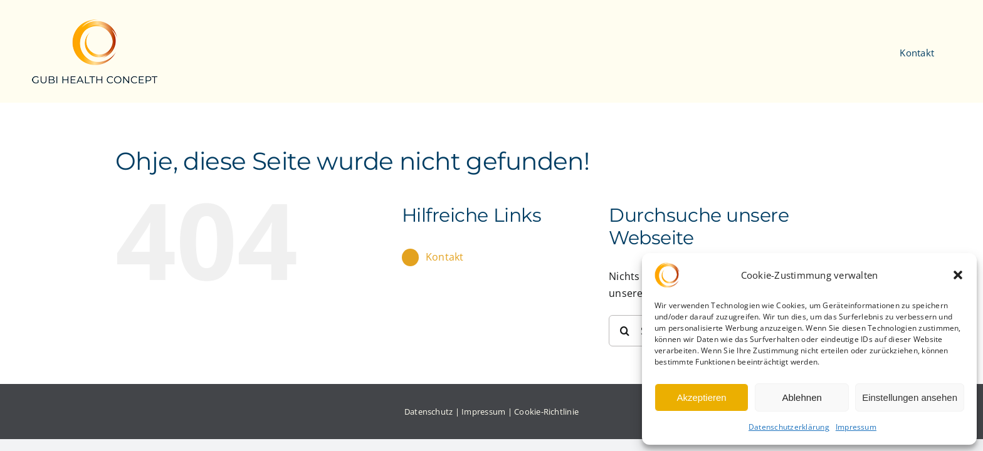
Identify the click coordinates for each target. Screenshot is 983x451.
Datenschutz (428, 411)
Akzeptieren (701, 397)
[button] (958, 275)
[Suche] (624, 330)
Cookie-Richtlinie (546, 411)
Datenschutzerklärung (789, 427)
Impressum (856, 427)
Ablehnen (801, 397)
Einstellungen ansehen (909, 397)
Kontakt (445, 257)
